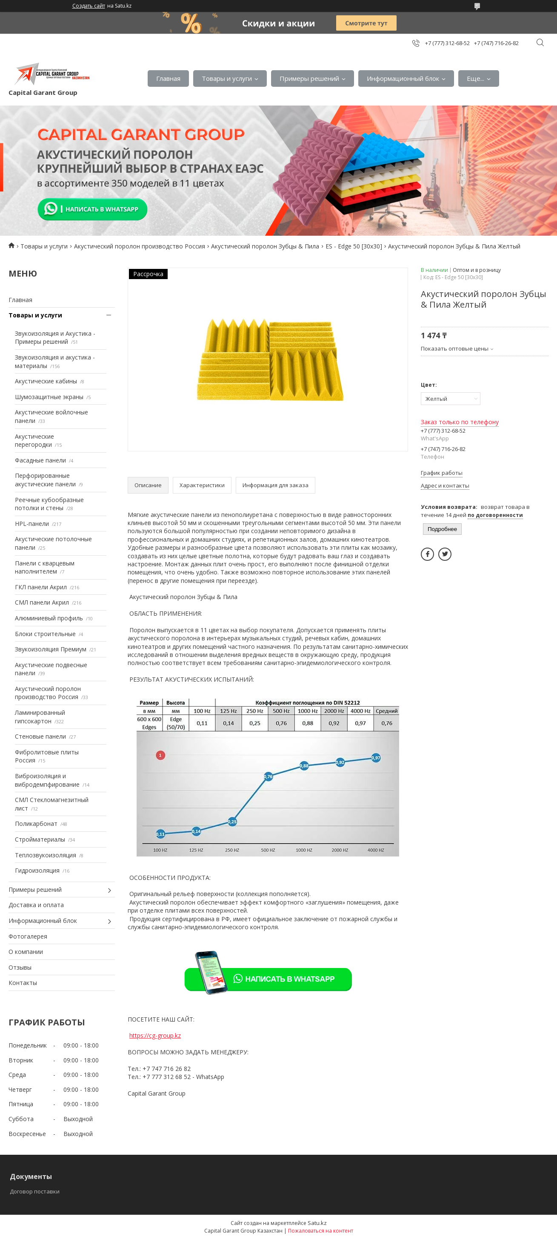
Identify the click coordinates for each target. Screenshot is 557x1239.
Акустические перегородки (34, 440)
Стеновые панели (40, 736)
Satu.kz (317, 1223)
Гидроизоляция (37, 870)
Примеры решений (309, 78)
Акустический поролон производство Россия (139, 246)
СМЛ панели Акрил (42, 602)
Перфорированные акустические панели (45, 479)
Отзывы (20, 967)
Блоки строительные (45, 634)
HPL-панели (32, 524)
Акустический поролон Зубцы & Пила (265, 246)
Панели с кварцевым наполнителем (44, 567)
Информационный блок (403, 78)
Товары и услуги (227, 78)
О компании (26, 952)
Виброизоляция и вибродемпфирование (47, 780)
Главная (168, 78)
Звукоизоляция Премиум (50, 649)
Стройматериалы (40, 839)
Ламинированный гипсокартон (40, 716)
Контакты (23, 983)
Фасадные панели (40, 460)
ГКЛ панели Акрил (41, 587)
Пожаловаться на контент (320, 1230)
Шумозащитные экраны (49, 397)
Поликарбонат (36, 823)
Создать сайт (88, 6)
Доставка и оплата (36, 905)
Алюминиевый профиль (49, 618)
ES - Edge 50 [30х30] (354, 246)
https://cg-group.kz (155, 1035)
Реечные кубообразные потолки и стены (49, 504)
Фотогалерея (28, 936)
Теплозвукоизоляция (45, 855)
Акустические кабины (46, 381)
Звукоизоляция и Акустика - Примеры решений (55, 337)
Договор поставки (35, 1191)
